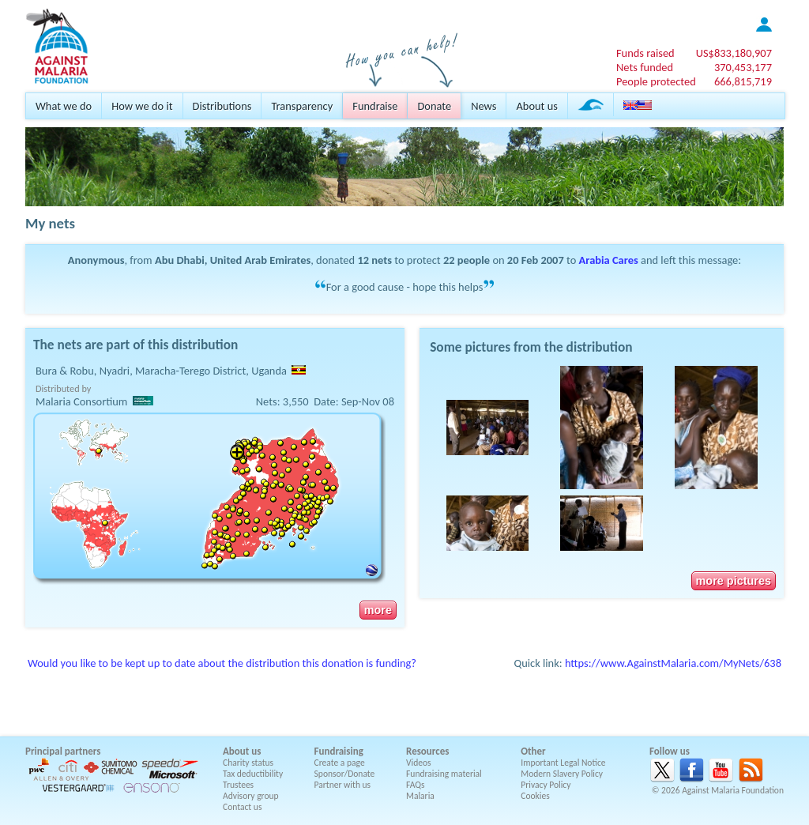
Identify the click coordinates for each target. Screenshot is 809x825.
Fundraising (338, 751)
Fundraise (374, 106)
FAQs (415, 784)
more (378, 610)
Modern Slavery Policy (562, 773)
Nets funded (644, 67)
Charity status (248, 762)
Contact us (242, 806)
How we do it (141, 106)
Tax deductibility (253, 773)
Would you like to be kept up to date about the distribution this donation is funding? (222, 663)
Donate (434, 106)
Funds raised (645, 53)
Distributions (222, 106)
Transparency (302, 106)
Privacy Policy (545, 784)
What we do (64, 106)
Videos (418, 762)
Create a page (339, 762)
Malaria (420, 795)
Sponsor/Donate (344, 773)
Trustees (238, 784)
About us (536, 106)
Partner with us (342, 784)
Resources (427, 751)
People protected (656, 81)
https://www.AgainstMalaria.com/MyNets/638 (673, 663)
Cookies (535, 795)
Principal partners (62, 751)
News (483, 106)
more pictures (733, 580)
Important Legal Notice (563, 762)
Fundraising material (444, 773)
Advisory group (251, 795)
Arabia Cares (608, 260)
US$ (734, 53)
